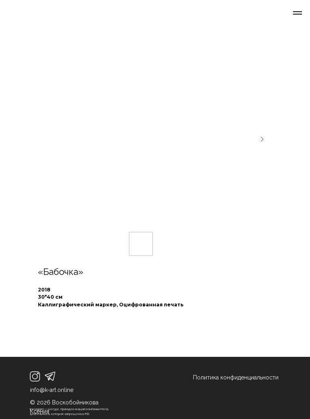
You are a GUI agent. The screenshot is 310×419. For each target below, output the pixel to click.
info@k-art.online (51, 390)
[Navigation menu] (297, 13)
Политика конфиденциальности (236, 377)
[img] (35, 376)
